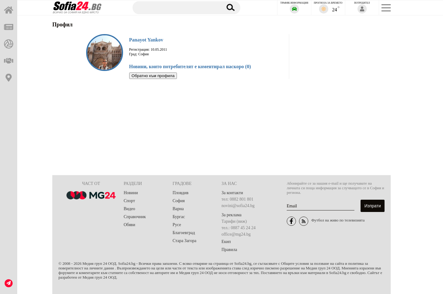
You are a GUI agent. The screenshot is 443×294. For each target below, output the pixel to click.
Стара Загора (184, 240)
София (179, 200)
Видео (129, 208)
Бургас (179, 216)
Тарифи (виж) (234, 221)
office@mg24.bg (236, 234)
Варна (178, 208)
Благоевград (184, 232)
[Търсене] (174, 7)
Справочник (135, 216)
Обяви (129, 224)
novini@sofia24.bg (238, 205)
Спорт (129, 200)
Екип (226, 241)
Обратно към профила (153, 75)
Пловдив (181, 192)
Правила (229, 249)
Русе (177, 224)
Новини (131, 192)
